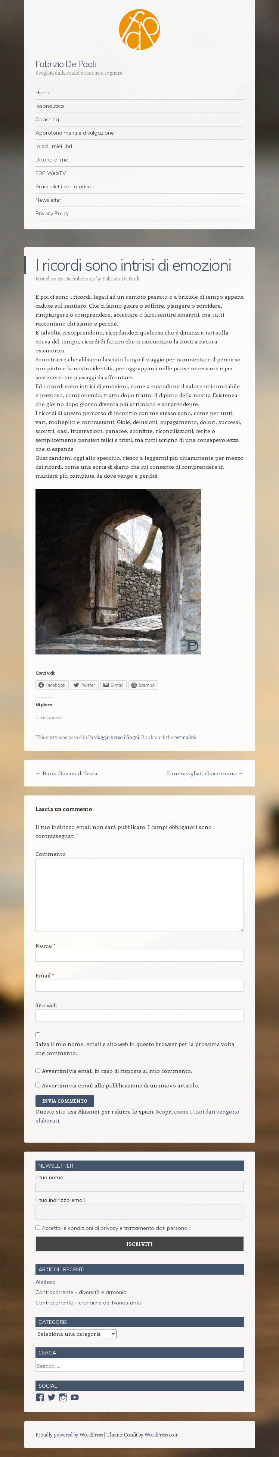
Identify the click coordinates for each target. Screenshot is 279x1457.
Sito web (46, 1005)
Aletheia (45, 1281)
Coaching (47, 119)
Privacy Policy (52, 213)
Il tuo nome (49, 1177)
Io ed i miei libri (53, 146)
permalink (185, 737)
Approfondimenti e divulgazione (74, 132)
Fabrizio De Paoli (65, 63)
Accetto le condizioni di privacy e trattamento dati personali (116, 1228)
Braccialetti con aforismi (64, 186)
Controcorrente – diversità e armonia (81, 1292)
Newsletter (48, 200)
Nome (45, 945)
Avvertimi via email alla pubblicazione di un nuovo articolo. (120, 1085)
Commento (50, 853)
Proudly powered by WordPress (69, 1434)
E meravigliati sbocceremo (205, 773)
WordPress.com (162, 1434)
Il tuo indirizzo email (60, 1200)
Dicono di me (51, 159)
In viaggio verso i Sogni (113, 737)
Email (44, 975)
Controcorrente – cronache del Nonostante (88, 1302)
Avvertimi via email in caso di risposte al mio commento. (117, 1070)
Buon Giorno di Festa (66, 773)
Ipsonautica (49, 106)
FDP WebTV (50, 173)
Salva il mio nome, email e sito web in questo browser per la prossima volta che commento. (135, 1048)
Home (42, 92)
